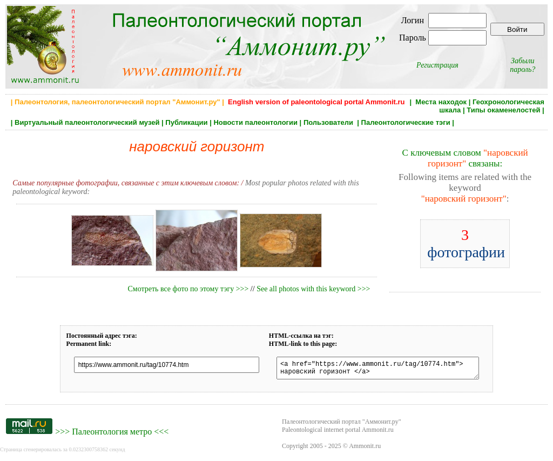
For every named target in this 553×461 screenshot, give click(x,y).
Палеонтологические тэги (405, 122)
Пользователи (329, 122)
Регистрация (437, 65)
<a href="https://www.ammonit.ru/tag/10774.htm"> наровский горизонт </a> (376, 370)
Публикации (186, 122)
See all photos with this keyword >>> (313, 289)
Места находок (441, 102)
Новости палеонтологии (255, 122)
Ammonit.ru (365, 449)
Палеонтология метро (112, 434)
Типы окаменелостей (503, 110)
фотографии (466, 243)
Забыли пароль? (522, 65)
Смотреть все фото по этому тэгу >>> (187, 289)
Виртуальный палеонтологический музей (87, 122)
